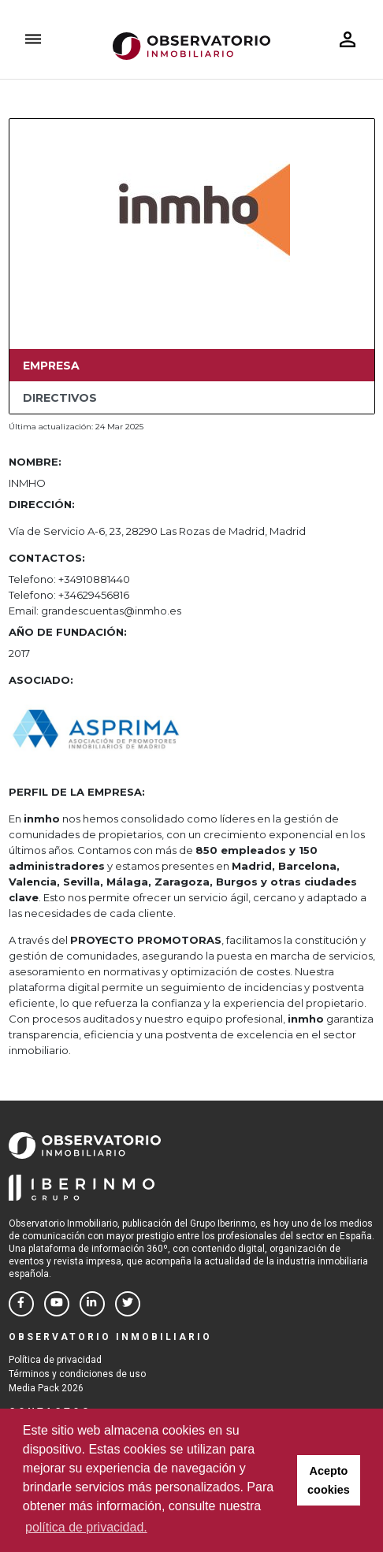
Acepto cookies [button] (328, 1480)
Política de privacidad (55, 1359)
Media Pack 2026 (46, 1388)
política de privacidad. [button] (86, 1527)
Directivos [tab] (60, 398)
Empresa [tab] (51, 365)
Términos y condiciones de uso (77, 1373)
